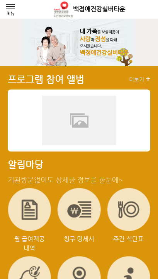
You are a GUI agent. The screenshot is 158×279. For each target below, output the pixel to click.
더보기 (139, 79)
